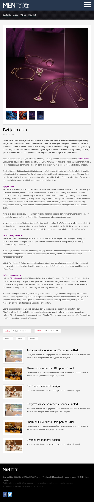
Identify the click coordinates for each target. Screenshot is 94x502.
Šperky (32, 338)
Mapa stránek (57, 477)
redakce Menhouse (20, 331)
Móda (20, 338)
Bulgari (7, 338)
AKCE (15, 15)
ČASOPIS (7, 15)
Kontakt (6, 480)
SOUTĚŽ (32, 15)
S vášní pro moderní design (43, 386)
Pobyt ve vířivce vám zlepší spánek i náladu (53, 350)
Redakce (85, 477)
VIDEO (23, 15)
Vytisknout (46, 477)
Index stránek (70, 477)
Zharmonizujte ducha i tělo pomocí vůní (50, 368)
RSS (79, 477)
